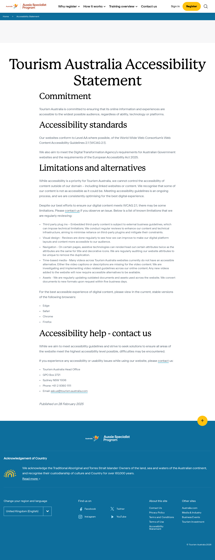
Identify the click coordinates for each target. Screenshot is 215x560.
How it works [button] (94, 6)
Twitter (121, 509)
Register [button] (191, 6)
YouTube (121, 516)
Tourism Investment (193, 522)
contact (163, 361)
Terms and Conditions (161, 517)
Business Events (191, 517)
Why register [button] (69, 6)
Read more (31, 478)
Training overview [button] (123, 6)
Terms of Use (156, 522)
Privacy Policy (157, 512)
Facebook (90, 509)
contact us (72, 210)
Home (6, 16)
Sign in (175, 6)
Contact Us (155, 508)
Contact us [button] (149, 6)
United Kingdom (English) (22, 511)
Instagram (90, 516)
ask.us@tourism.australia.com (69, 391)
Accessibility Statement (156, 527)
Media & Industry (192, 512)
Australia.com (189, 508)
